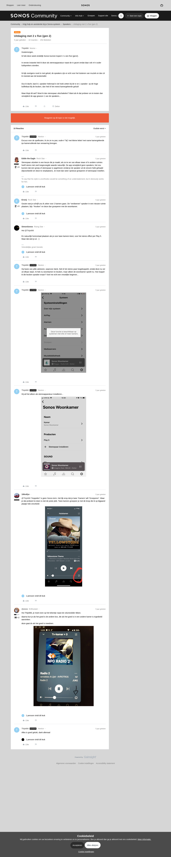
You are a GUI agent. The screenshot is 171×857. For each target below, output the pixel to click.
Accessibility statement (105, 763)
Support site (103, 16)
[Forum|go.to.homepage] (34, 15)
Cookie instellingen (86, 763)
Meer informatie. (144, 839)
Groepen (91, 16)
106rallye (26, 494)
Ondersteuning (35, 5)
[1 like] (33, 186)
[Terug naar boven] (165, 759)
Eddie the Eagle (28, 158)
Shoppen (10, 5)
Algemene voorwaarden (66, 763)
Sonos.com (116, 16)
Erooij (24, 200)
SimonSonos (27, 227)
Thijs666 (25, 48)
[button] (134, 15)
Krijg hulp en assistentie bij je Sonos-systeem (41, 24)
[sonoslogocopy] (85, 5)
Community (15, 24)
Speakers (67, 24)
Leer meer (21, 5)
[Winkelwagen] (162, 5)
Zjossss (25, 609)
